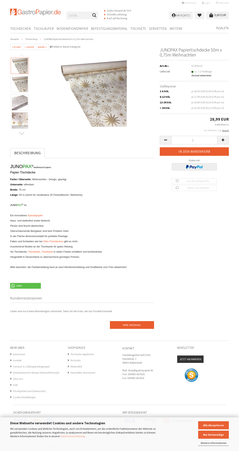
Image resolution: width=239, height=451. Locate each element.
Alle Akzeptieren (213, 425)
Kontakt (17, 360)
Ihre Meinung (132, 325)
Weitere (176, 28)
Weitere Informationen (214, 443)
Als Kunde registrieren (82, 354)
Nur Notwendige (213, 434)
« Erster (16, 47)
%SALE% (222, 28)
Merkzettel (222, 2)
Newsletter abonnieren (83, 372)
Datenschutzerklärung (73, 436)
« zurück (29, 47)
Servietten (158, 28)
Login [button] (206, 2)
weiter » (42, 47)
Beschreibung (27, 152)
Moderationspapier (72, 28)
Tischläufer (44, 28)
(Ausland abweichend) (201, 75)
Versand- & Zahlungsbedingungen (31, 366)
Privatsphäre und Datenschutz (29, 391)
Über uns (18, 379)
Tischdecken (20, 28)
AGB (15, 385)
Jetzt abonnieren (190, 359)
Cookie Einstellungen (24, 397)
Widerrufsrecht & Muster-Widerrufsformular (36, 372)
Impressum (19, 354)
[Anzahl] (194, 140)
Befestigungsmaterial (109, 28)
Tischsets (138, 28)
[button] (189, 3)
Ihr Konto (76, 360)
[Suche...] (94, 15)
